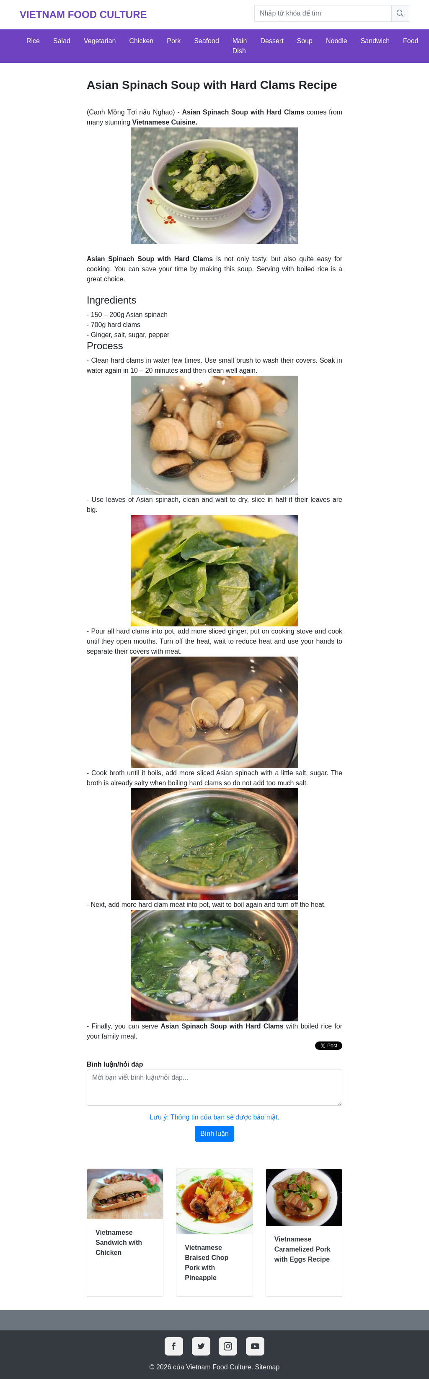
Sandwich (375, 40)
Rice (33, 40)
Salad (61, 40)
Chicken (141, 40)
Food (410, 40)
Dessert (271, 40)
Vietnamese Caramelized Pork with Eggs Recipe (302, 1249)
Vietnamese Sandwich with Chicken (119, 1242)
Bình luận (214, 1133)
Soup (305, 40)
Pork (174, 40)
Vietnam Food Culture (83, 14)
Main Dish (240, 46)
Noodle (336, 40)
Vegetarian (100, 40)
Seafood (206, 40)
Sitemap (267, 1367)
